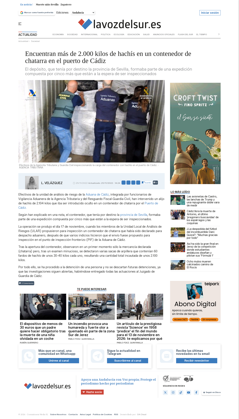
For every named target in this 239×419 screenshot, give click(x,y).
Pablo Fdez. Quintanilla (81, 339)
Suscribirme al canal (127, 361)
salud (146, 34)
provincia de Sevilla (133, 215)
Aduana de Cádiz (97, 195)
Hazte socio (92, 392)
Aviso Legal (85, 414)
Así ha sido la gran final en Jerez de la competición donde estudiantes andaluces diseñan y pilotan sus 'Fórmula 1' (194, 250)
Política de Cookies (102, 414)
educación (134, 34)
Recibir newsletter (196, 361)
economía (58, 34)
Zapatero (66, 5)
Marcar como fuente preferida (36, 13)
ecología (119, 34)
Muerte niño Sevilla (47, 5)
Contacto (73, 414)
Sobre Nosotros (58, 414)
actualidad (23, 41)
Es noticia (26, 5)
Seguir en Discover (213, 393)
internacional (89, 34)
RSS (116, 414)
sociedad (72, 34)
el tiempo (201, 34)
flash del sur (185, 34)
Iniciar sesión (210, 13)
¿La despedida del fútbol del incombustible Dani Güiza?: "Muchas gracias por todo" (194, 234)
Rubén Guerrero (29, 343)
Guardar (146, 183)
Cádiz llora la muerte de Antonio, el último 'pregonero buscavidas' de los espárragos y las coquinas (195, 217)
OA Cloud (141, 414)
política (105, 34)
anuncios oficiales (164, 34)
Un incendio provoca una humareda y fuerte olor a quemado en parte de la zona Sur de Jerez (91, 329)
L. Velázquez (52, 183)
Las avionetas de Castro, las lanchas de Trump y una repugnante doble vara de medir (195, 201)
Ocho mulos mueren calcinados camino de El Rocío (192, 265)
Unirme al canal (59, 361)
